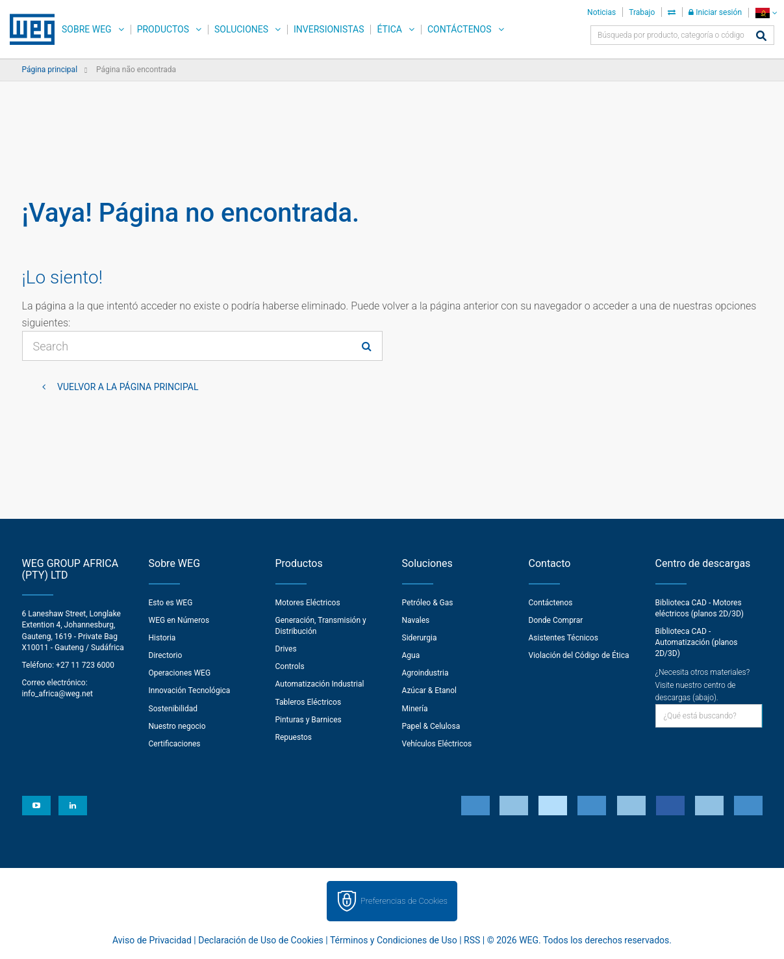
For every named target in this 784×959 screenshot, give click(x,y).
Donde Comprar (556, 620)
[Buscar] (761, 36)
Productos (163, 29)
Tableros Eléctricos (308, 702)
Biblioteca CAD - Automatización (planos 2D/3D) (696, 642)
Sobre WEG (87, 29)
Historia (162, 637)
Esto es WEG (171, 602)
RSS (472, 940)
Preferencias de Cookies (404, 901)
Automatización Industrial (319, 684)
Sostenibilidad (173, 708)
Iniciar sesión (715, 12)
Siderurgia (419, 637)
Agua (411, 655)
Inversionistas (329, 29)
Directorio (166, 655)
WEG (27, 29)
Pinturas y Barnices (308, 719)
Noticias (601, 12)
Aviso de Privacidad (152, 940)
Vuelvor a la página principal (127, 387)
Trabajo (642, 12)
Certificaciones (175, 743)
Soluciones (241, 29)
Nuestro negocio (177, 726)
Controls (290, 666)
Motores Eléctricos (307, 602)
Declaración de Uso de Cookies (260, 940)
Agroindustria (425, 672)
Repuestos (293, 737)
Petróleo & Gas (427, 602)
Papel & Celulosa (431, 726)
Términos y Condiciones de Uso (393, 940)
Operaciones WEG (180, 672)
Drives (286, 648)
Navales (416, 620)
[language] (766, 12)
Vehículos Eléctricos (437, 743)
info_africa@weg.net (57, 693)
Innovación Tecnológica (190, 690)
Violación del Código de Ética (579, 655)
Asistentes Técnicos (563, 637)
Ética (389, 29)
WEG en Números (179, 620)
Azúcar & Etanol (429, 690)
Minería (415, 708)
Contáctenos (459, 29)
